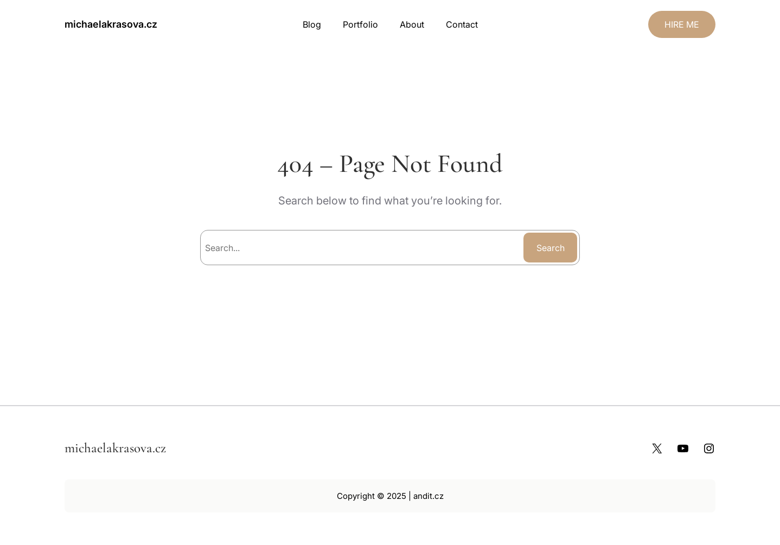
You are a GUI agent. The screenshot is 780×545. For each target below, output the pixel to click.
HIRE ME (681, 24)
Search (550, 247)
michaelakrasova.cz (111, 24)
